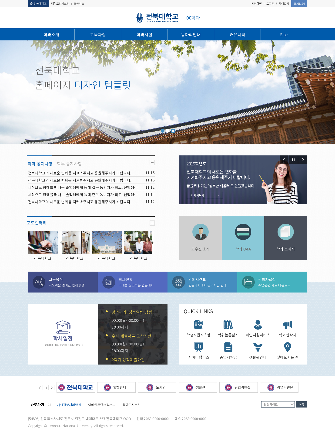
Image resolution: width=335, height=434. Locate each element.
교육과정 (98, 34)
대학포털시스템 (60, 3)
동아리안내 (191, 34)
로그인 (270, 3)
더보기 (152, 162)
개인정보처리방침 (69, 404)
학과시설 (144, 34)
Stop (173, 131)
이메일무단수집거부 (101, 404)
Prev (284, 159)
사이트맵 (284, 3)
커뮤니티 (237, 34)
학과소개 (51, 34)
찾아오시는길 (131, 404)
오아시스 (79, 3)
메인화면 (256, 3)
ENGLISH (299, 3)
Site (284, 34)
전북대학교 (38, 3)
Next (302, 159)
